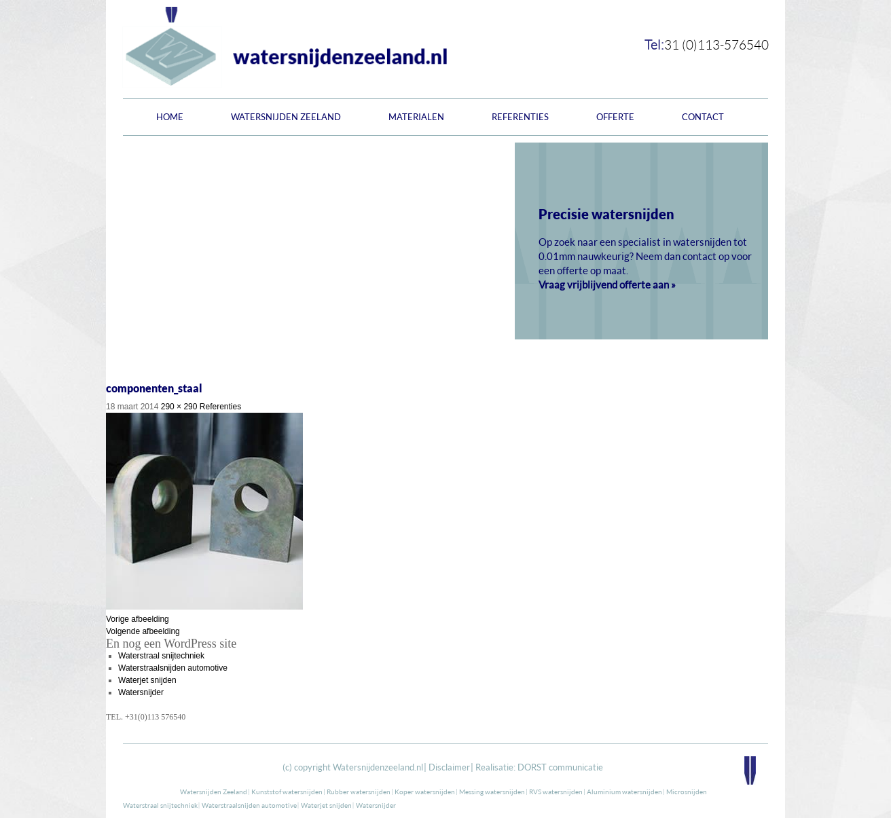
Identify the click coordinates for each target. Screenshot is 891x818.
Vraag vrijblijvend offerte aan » (607, 284)
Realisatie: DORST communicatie (539, 767)
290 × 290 (179, 406)
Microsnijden (686, 791)
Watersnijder (141, 692)
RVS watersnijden (556, 791)
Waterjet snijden (147, 680)
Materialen (416, 116)
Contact (703, 116)
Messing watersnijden (492, 791)
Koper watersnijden (425, 791)
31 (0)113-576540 (716, 44)
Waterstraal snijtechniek (161, 656)
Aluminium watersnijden (624, 791)
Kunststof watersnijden (287, 791)
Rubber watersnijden (358, 791)
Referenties (520, 116)
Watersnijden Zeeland (286, 116)
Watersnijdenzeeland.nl (378, 767)
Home (169, 116)
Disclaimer (449, 767)
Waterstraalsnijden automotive (173, 668)
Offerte (615, 116)
